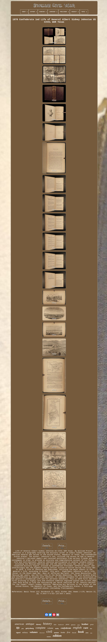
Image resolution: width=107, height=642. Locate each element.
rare (85, 627)
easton (56, 632)
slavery (38, 624)
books (63, 632)
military (25, 632)
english (77, 627)
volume (50, 628)
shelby (57, 628)
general (73, 624)
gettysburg (30, 628)
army (91, 633)
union (78, 624)
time (91, 628)
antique (30, 623)
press (67, 624)
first (68, 632)
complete (40, 627)
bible (55, 624)
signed (18, 632)
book (81, 631)
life (18, 627)
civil (49, 631)
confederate (66, 628)
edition (57, 635)
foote (87, 632)
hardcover (61, 624)
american (19, 624)
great (91, 624)
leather (85, 624)
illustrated (42, 632)
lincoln (74, 632)
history (47, 623)
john (22, 628)
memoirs (49, 636)
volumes (34, 632)
